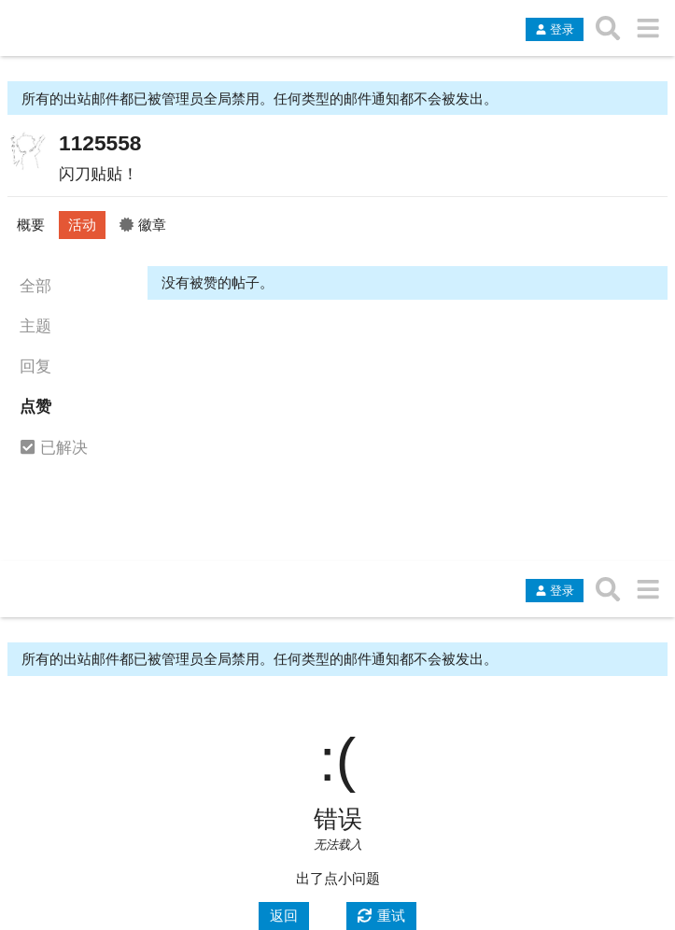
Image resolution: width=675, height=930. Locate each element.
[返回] (284, 916)
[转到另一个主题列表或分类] (647, 28)
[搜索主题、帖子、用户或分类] (608, 28)
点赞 (35, 406)
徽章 (143, 224)
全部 (35, 285)
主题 (35, 326)
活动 (82, 224)
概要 (31, 224)
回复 (35, 366)
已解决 (54, 448)
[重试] (381, 916)
